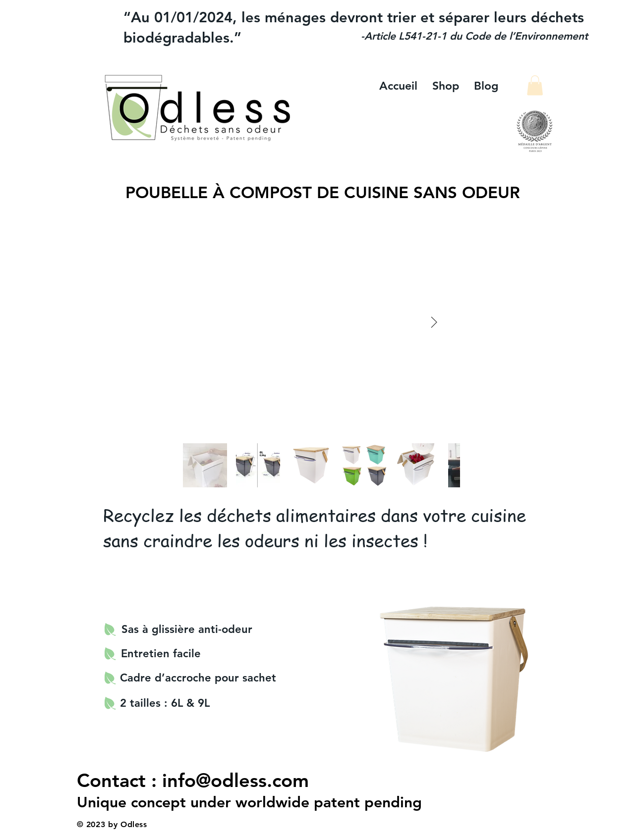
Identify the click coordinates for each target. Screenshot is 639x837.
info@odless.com (235, 780)
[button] (534, 85)
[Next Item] (434, 322)
